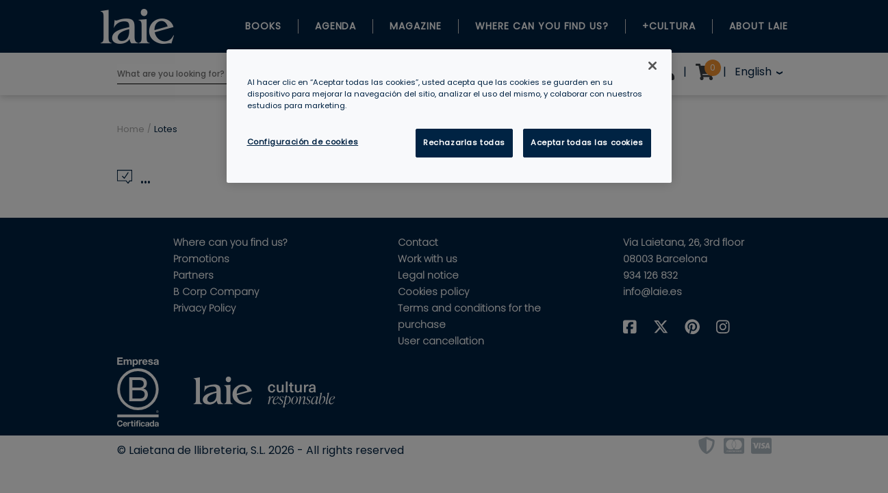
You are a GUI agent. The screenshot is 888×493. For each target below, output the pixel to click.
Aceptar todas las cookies (587, 142)
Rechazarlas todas (464, 142)
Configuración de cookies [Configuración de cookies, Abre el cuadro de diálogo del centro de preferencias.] (303, 141)
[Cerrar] (652, 66)
